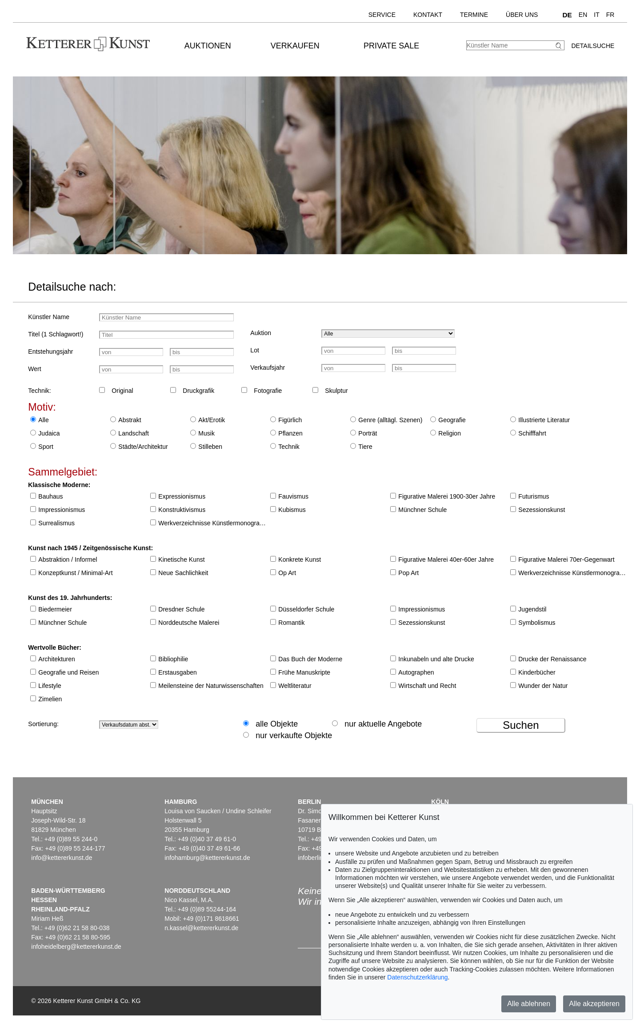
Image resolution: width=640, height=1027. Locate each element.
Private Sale (391, 45)
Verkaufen (295, 45)
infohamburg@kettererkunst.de (207, 857)
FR (610, 14)
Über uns (522, 14)
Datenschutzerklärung (417, 977)
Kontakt (427, 14)
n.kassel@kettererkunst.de (201, 927)
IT (596, 14)
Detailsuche (592, 45)
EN (583, 14)
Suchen (521, 725)
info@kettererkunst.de (61, 857)
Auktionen (207, 45)
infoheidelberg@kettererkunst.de (76, 946)
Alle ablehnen (528, 1003)
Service (382, 14)
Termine (474, 14)
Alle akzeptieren (594, 1003)
